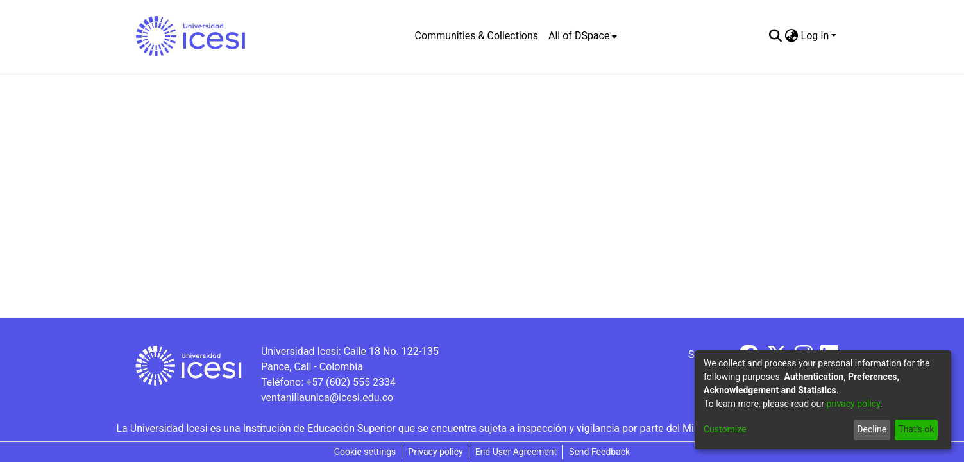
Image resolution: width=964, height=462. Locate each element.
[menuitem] (582, 36)
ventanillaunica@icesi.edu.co (327, 397)
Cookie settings (365, 452)
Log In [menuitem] (815, 36)
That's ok (916, 429)
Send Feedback (599, 452)
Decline (871, 429)
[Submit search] (776, 36)
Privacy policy (435, 452)
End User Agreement (516, 452)
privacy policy (853, 403)
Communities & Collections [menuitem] (476, 36)
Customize (725, 429)
